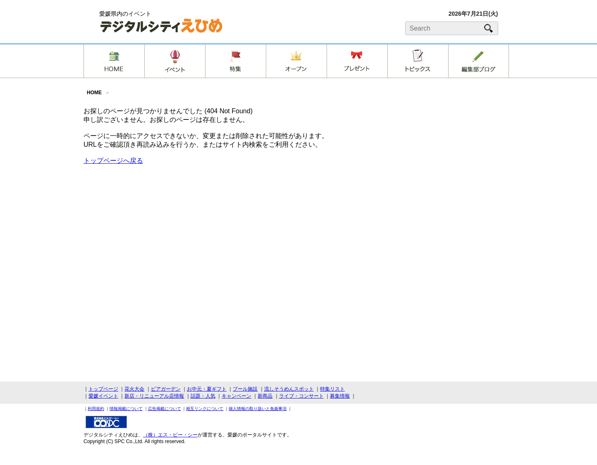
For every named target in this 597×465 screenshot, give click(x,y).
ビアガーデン (166, 389)
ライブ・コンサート (301, 396)
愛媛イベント (103, 396)
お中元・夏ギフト (207, 389)
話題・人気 (203, 396)
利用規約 (96, 408)
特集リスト (332, 389)
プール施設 (245, 389)
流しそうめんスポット (289, 389)
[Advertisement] (451, 171)
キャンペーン (236, 396)
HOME (94, 92)
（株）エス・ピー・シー (170, 435)
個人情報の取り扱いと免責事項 (258, 408)
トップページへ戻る (113, 160)
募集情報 (340, 396)
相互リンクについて (204, 408)
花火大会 (134, 389)
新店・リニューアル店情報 (154, 396)
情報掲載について (126, 408)
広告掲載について (164, 408)
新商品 (265, 396)
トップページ (103, 389)
